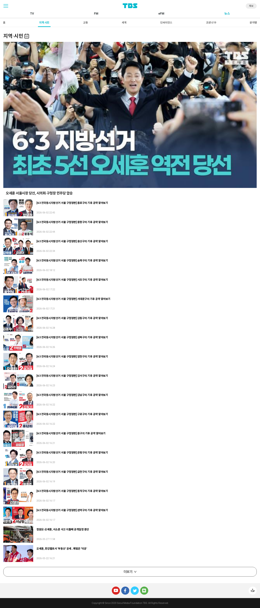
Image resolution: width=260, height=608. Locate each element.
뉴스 (227, 13)
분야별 (253, 22)
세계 (124, 22)
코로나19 (211, 22)
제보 (251, 5)
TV (32, 13)
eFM (161, 13)
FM (96, 13)
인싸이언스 (166, 22)
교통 (85, 22)
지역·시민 (44, 22)
